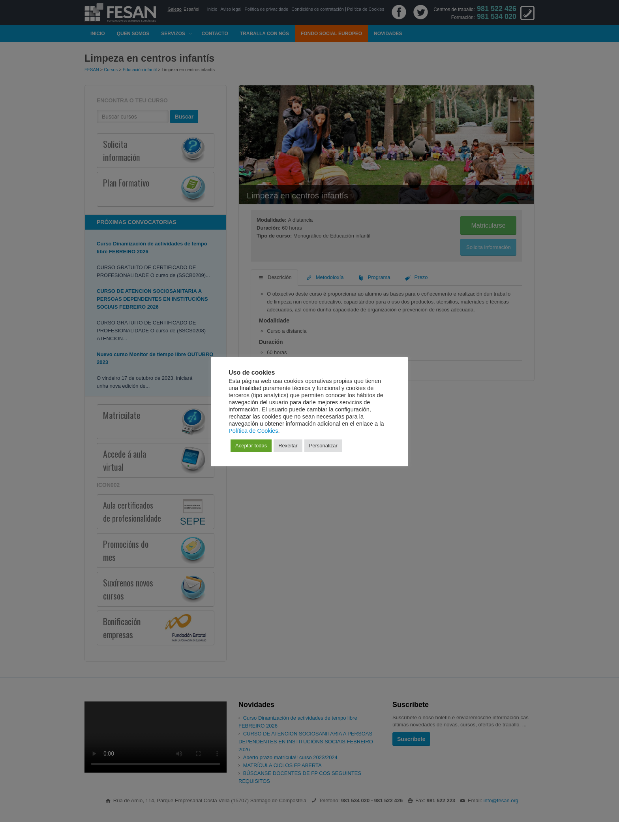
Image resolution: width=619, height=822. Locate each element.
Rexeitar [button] (287, 446)
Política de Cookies (253, 431)
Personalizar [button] (323, 446)
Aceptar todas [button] (251, 446)
